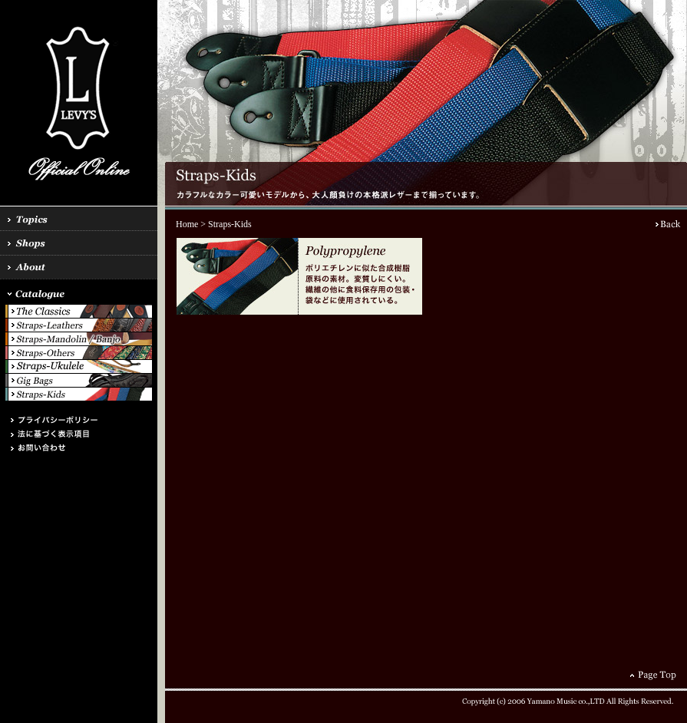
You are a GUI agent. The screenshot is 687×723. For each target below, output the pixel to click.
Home (187, 224)
